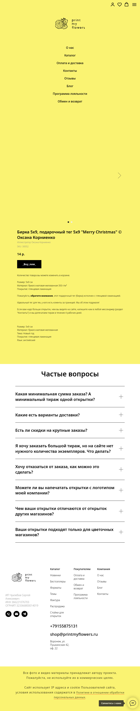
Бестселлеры (58, 581)
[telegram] (25, 615)
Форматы (55, 587)
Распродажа (57, 606)
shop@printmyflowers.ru (74, 634)
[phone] (8, 615)
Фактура (55, 600)
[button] (119, 4)
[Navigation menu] (134, 4)
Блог (70, 86)
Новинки (55, 575)
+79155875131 (64, 626)
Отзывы (70, 78)
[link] (112, 4)
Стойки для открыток (57, 614)
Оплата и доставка (70, 63)
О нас (70, 48)
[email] (16, 615)
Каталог (70, 55)
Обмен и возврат (70, 101)
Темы (53, 594)
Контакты (70, 71)
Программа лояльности (70, 94)
